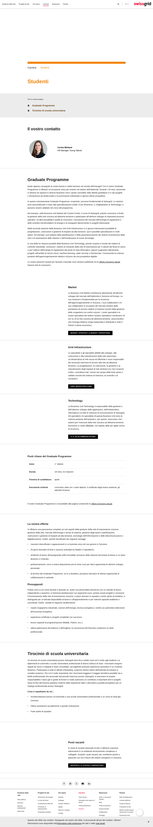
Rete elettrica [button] (21, 799)
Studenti (44, 67)
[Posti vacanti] (77, 754)
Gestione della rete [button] (9, 4)
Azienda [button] (60, 797)
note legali (100, 823)
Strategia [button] (61, 800)
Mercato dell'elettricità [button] (21, 807)
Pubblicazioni (103, 812)
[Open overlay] (139, 812)
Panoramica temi (124, 815)
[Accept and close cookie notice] (148, 822)
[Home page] (142, 4)
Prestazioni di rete (125, 807)
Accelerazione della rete (45, 803)
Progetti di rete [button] (24, 4)
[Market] (77, 310)
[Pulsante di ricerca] (118, 4)
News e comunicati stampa (105, 798)
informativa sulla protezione (69, 823)
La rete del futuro (43, 800)
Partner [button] (65, 4)
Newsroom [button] (56, 4)
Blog (100, 802)
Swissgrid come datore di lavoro (86, 801)
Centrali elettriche (124, 800)
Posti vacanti (83, 797)
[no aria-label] (64, 783)
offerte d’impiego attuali (109, 262)
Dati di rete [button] (20, 811)
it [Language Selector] (127, 4)
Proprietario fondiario (44, 812)
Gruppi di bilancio (124, 803)
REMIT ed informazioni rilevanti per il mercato (126, 811)
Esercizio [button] (20, 803)
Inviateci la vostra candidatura (87, 765)
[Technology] (77, 419)
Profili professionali (85, 805)
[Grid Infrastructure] (77, 367)
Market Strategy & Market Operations (90, 333)
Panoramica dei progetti (45, 797)
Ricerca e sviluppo (64, 810)
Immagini (102, 815)
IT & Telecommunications (83, 437)
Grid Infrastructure (81, 386)
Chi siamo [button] (36, 4)
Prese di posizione (105, 805)
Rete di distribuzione (125, 797)
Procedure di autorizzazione (42, 808)
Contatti (60, 813)
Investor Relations (64, 803)
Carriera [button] (46, 4)
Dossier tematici (104, 809)
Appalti (60, 807)
